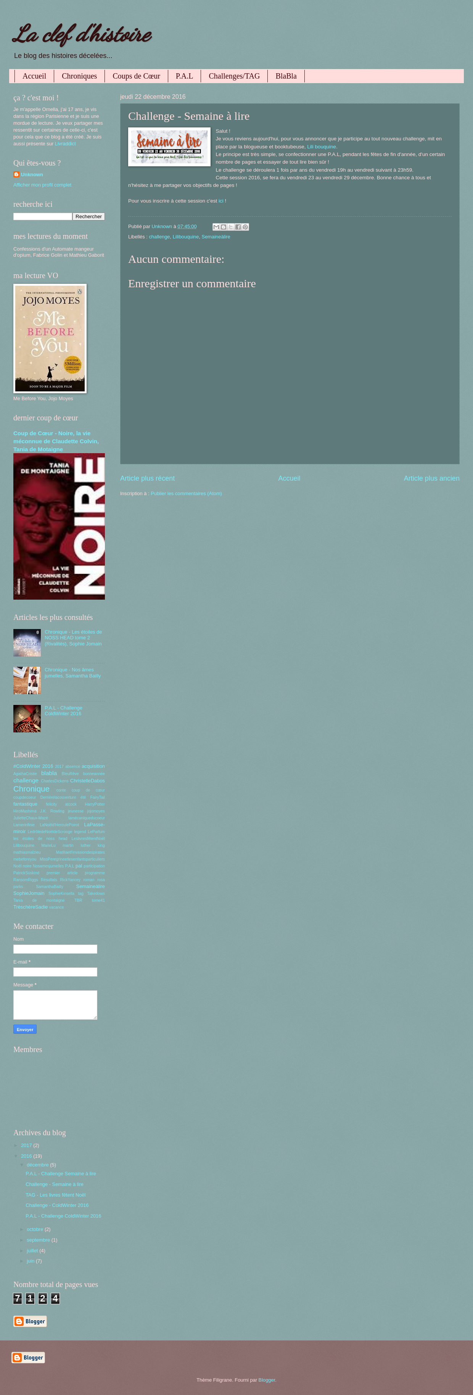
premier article (62, 873)
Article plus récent (147, 478)
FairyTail (97, 797)
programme (95, 873)
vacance (56, 907)
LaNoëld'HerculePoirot (59, 825)
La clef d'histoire (81, 33)
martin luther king (84, 845)
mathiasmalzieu (27, 852)
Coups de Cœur (136, 76)
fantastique (25, 804)
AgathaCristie (25, 774)
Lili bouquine (321, 147)
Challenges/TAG (234, 76)
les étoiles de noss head (40, 839)
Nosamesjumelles (48, 866)
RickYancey (70, 880)
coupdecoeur (24, 797)
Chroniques (79, 76)
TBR (78, 900)
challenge (159, 237)
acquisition (93, 766)
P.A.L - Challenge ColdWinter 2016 (63, 710)
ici (221, 201)
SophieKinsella (61, 893)
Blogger (267, 1380)
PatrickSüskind (26, 873)
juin (31, 1261)
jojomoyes (96, 811)
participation (94, 866)
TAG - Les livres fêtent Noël (55, 1195)
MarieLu (49, 845)
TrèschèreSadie (30, 907)
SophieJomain (29, 893)
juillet (33, 1250)
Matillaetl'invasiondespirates (80, 852)
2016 (47, 766)
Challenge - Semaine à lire (55, 1184)
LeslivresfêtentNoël (88, 839)
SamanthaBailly (49, 887)
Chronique (31, 788)
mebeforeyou (24, 859)
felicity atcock (61, 804)
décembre (38, 1165)
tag (81, 893)
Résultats (49, 880)
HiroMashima (25, 811)
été (83, 797)
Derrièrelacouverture (58, 797)
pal (79, 866)
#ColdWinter (26, 766)
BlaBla (286, 76)
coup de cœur (88, 790)
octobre (36, 1229)
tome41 (98, 900)
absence (72, 766)
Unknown (32, 174)
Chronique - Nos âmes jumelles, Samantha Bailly (73, 672)
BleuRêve (70, 774)
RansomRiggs (25, 880)
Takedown (96, 893)
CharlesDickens (54, 781)
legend (80, 832)
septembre (39, 1240)
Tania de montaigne (39, 900)
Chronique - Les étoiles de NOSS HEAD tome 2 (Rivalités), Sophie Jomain (73, 638)
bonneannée (94, 774)
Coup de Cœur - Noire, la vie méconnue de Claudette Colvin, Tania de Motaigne (56, 441)
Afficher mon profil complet (42, 185)
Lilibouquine (186, 237)
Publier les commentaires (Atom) (186, 493)
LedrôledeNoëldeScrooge (50, 832)
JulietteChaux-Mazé (30, 818)
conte (61, 790)
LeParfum (96, 832)
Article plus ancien (432, 478)
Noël (17, 866)
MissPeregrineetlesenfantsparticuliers (72, 859)
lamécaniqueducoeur (86, 818)
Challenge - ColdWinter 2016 (57, 1205)
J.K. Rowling (52, 811)
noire (27, 866)
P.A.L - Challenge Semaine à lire (61, 1173)
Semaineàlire (216, 237)
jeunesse (76, 811)
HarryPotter (95, 804)
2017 (59, 766)
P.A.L (184, 76)
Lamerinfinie (24, 825)
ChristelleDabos (87, 781)
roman (88, 880)
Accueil (34, 76)
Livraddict (65, 143)
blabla (49, 773)
